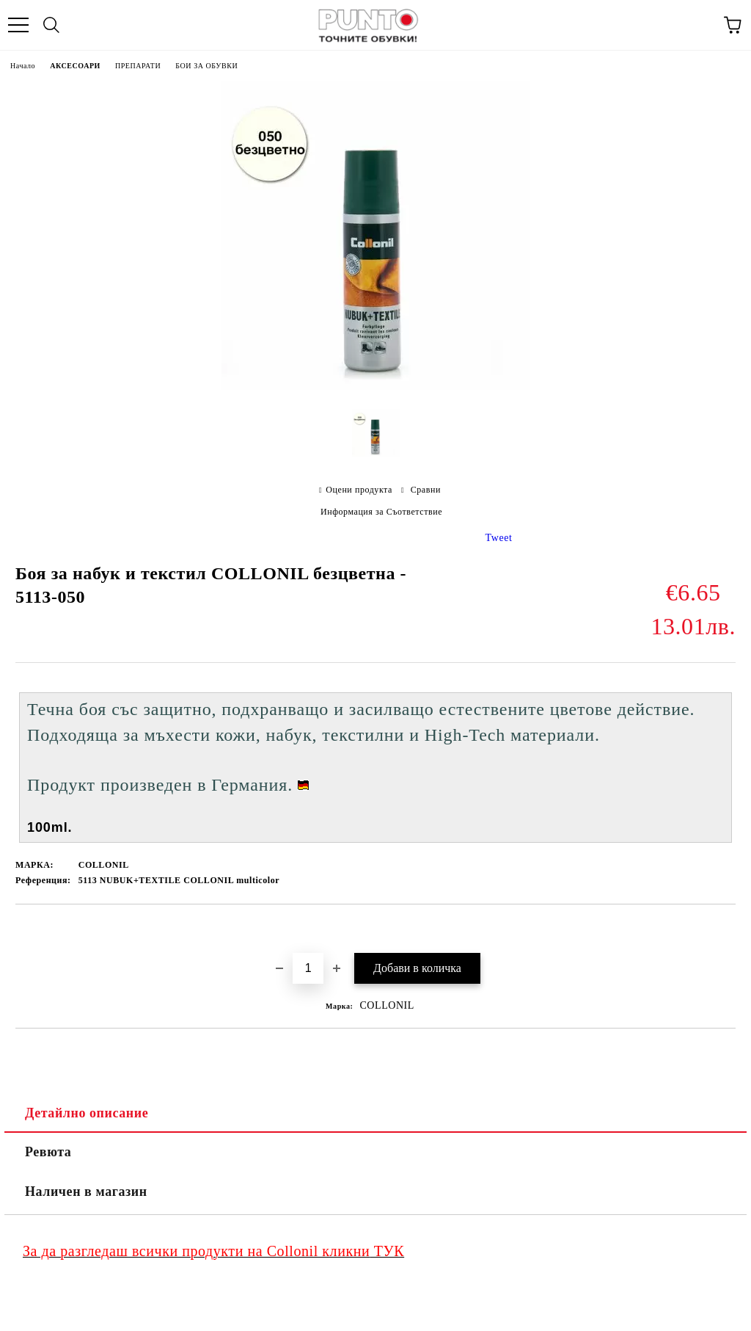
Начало (22, 66)
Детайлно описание (86, 1113)
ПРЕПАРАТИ (138, 66)
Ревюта (48, 1152)
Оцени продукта (359, 490)
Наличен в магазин (86, 1191)
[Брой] (308, 968)
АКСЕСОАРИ (75, 66)
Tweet (499, 537)
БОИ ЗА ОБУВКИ (206, 66)
